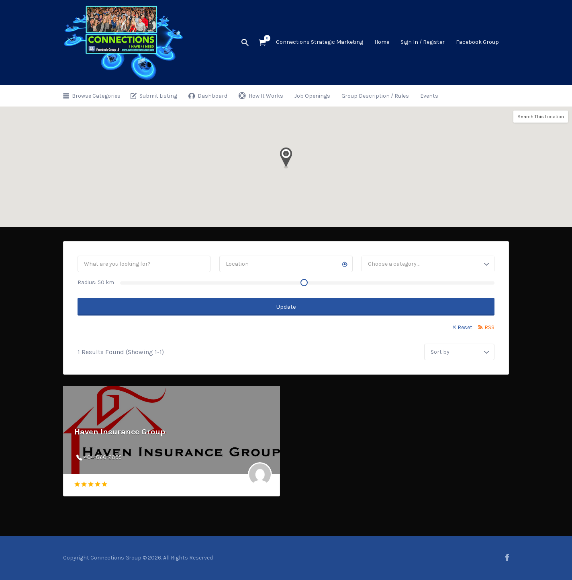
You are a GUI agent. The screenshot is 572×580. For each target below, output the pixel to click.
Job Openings (312, 95)
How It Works (266, 95)
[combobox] (428, 264)
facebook (507, 557)
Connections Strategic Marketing (319, 42)
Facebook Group (477, 42)
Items (265, 38)
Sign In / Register (422, 42)
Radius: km (96, 282)
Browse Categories (96, 95)
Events (429, 95)
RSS (489, 327)
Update (286, 306)
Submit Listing (158, 95)
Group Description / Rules (375, 95)
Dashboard (212, 95)
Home (381, 42)
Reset (465, 327)
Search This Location (540, 116)
